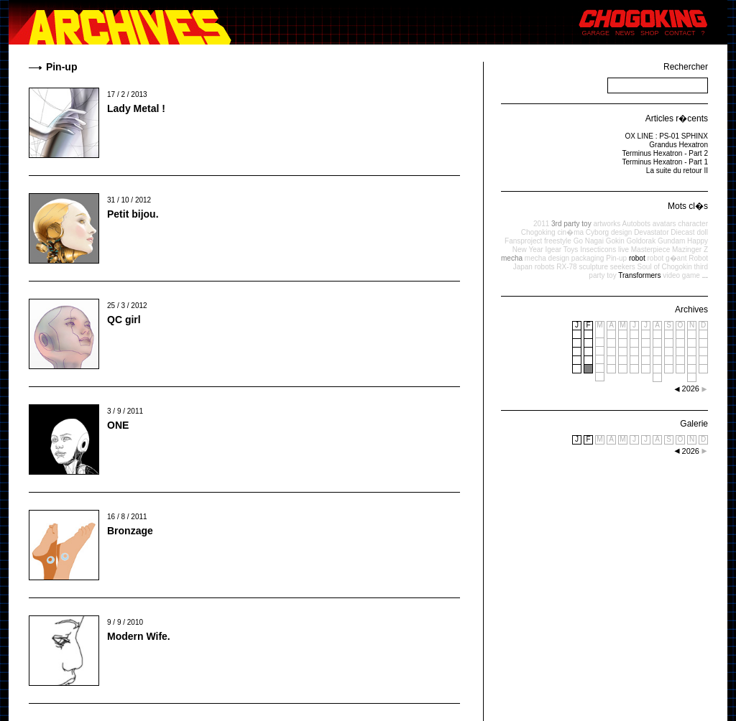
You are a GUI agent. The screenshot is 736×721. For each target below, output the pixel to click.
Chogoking (538, 232)
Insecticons (598, 249)
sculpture (593, 267)
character (693, 224)
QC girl (124, 319)
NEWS (625, 33)
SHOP (649, 33)
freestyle (557, 241)
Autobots (636, 224)
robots (545, 267)
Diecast (682, 232)
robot (637, 258)
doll (702, 232)
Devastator (651, 232)
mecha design (547, 258)
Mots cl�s (688, 206)
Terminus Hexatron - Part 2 (665, 153)
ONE (118, 425)
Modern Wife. (138, 636)
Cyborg (597, 232)
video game (681, 275)
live (623, 249)
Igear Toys (561, 249)
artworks (606, 224)
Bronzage (130, 530)
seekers (622, 267)
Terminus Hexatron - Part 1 (665, 162)
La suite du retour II (677, 171)
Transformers (639, 275)
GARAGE (596, 33)
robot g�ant (666, 258)
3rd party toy (571, 224)
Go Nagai (589, 241)
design (621, 232)
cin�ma (570, 232)
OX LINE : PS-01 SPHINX (666, 136)
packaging (587, 258)
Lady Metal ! (136, 108)
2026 (690, 451)
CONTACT (680, 33)
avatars (664, 224)
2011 (541, 224)
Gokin (615, 241)
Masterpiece (650, 249)
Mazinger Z (690, 249)
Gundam (671, 241)
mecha (512, 258)
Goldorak (641, 241)
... (705, 275)
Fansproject (523, 241)
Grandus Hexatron (678, 145)
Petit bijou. (133, 214)
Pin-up (616, 258)
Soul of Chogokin (665, 267)
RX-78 (566, 267)
